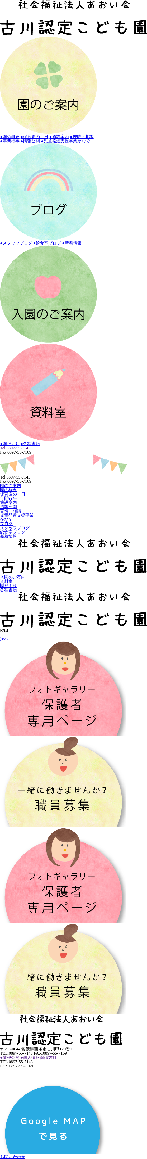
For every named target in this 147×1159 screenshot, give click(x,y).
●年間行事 (10, 141)
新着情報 (8, 536)
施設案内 (8, 502)
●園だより (10, 443)
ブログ (6, 523)
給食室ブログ (12, 532)
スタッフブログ (15, 528)
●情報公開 (30, 141)
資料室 (6, 581)
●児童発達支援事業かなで (65, 141)
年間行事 (8, 498)
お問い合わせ (12, 1157)
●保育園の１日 (35, 136)
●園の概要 (10, 136)
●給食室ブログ (47, 243)
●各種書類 (30, 443)
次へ (4, 639)
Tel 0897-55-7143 (15, 448)
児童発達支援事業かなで (17, 517)
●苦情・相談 (82, 136)
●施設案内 (59, 136)
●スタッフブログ (16, 243)
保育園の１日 (12, 494)
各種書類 (8, 590)
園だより (8, 585)
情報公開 (8, 506)
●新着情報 (72, 243)
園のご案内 (10, 485)
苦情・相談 (10, 511)
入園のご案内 (12, 577)
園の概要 (8, 490)
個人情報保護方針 (39, 1057)
